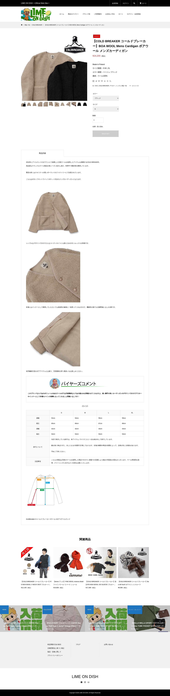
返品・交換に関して (54, 652)
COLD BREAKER (104, 85)
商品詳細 (42, 153)
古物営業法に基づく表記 (55, 648)
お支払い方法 (110, 14)
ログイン (126, 3)
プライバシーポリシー (55, 655)
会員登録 (115, 3)
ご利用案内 (98, 14)
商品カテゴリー (73, 14)
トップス (118, 85)
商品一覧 (124, 85)
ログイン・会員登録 (134, 14)
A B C (96, 85)
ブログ (78, 644)
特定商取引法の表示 (54, 644)
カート (121, 14)
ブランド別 (86, 14)
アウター (112, 85)
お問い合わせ (108, 644)
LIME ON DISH (85, 676)
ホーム (62, 14)
